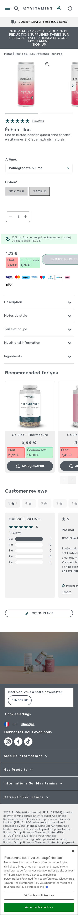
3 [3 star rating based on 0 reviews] (44, 503)
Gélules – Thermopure (30, 435)
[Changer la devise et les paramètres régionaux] (39, 724)
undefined (39, 168)
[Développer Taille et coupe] (39, 329)
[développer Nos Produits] (18, 769)
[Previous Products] (64, 480)
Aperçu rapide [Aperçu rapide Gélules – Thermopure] (30, 466)
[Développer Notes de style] (39, 316)
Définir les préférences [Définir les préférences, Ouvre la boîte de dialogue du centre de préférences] (39, 895)
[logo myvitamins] (37, 8)
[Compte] (59, 8)
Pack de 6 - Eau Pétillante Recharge (38, 54)
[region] (39, 880)
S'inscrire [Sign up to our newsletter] (20, 700)
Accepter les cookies (39, 907)
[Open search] (16, 8)
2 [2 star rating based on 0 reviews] (59, 503)
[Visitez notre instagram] (8, 741)
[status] (18, 217)
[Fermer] (73, 851)
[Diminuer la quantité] (10, 217)
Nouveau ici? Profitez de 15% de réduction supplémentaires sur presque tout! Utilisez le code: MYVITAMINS (39, 37)
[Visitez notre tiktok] (28, 741)
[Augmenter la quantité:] (25, 217)
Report (66, 592)
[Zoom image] (47, 64)
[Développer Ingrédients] (39, 356)
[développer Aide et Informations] (26, 756)
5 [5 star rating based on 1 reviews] (12, 503)
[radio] (16, 191)
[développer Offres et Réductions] (27, 797)
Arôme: (11, 159)
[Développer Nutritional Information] (39, 343)
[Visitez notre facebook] (18, 741)
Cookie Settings (18, 714)
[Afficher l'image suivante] (73, 86)
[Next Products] (72, 480)
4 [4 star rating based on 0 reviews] (28, 503)
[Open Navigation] (7, 8)
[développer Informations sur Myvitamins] (33, 783)
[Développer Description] (39, 302)
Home (8, 54)
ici (46, 886)
